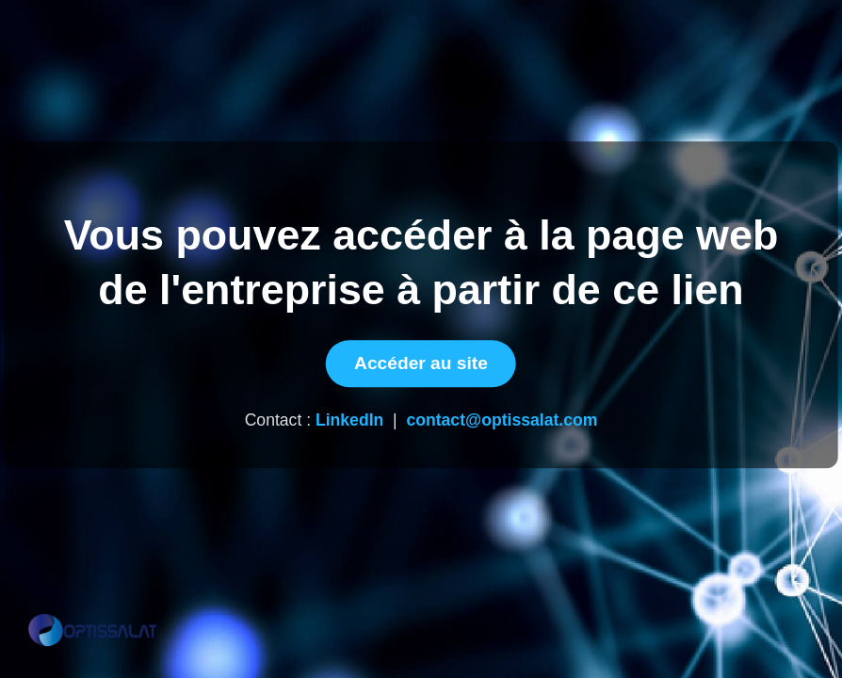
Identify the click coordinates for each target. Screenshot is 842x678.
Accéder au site (421, 364)
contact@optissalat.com (501, 421)
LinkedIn (349, 421)
